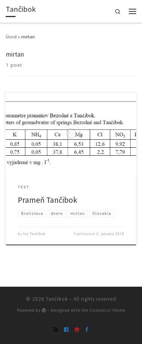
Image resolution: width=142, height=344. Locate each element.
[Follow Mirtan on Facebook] (86, 329)
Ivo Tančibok (34, 234)
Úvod (11, 36)
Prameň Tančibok (47, 200)
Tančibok (57, 299)
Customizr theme (107, 310)
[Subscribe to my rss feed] (56, 329)
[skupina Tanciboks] (66, 329)
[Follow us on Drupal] (77, 329)
